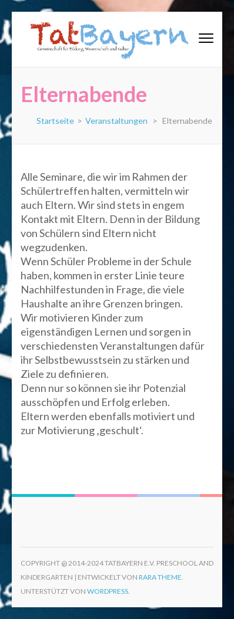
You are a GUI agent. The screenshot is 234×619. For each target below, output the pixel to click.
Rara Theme (160, 577)
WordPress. (108, 591)
